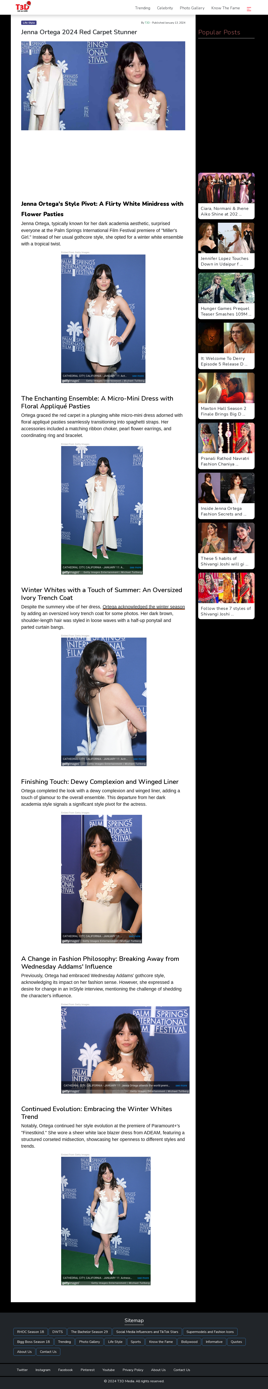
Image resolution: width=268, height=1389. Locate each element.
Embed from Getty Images (75, 252)
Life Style (115, 1341)
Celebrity (165, 8)
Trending (142, 8)
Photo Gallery (192, 8)
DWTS (57, 1331)
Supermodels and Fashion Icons (210, 1331)
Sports (136, 1341)
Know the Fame (225, 8)
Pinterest (88, 1370)
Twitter (22, 1370)
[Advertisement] (103, 165)
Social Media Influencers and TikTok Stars (147, 1331)
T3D (147, 22)
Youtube (108, 1370)
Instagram (42, 1370)
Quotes (236, 1341)
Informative (214, 1341)
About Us (24, 1351)
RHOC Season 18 (30, 1331)
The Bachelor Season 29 (89, 1331)
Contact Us (48, 1351)
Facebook (65, 1370)
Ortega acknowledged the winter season (144, 606)
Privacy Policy (133, 1370)
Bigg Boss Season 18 (33, 1341)
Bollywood (189, 1341)
